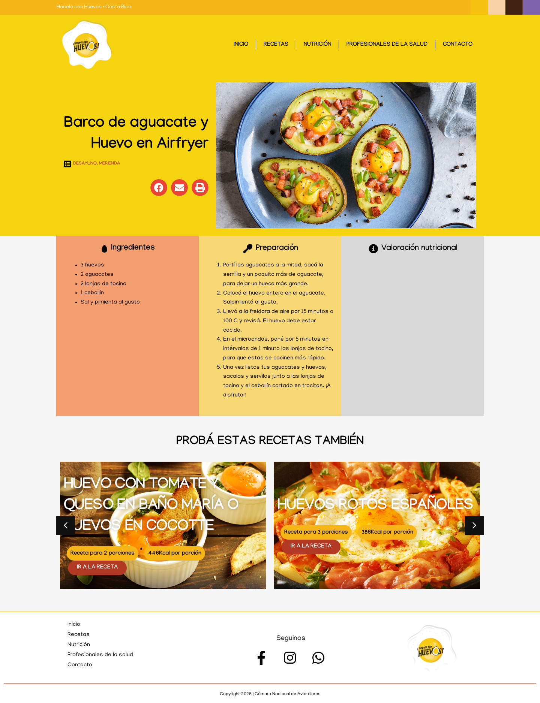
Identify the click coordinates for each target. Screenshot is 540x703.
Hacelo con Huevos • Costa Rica (94, 7)
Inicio (241, 45)
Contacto (457, 45)
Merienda (109, 163)
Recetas (276, 45)
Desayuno (85, 163)
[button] (158, 187)
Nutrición (317, 45)
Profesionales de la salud (387, 45)
